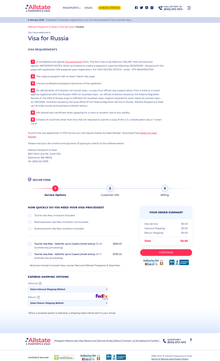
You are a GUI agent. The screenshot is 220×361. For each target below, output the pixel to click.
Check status (109, 7)
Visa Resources (87, 341)
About (117, 341)
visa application (74, 61)
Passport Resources (66, 341)
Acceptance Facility (147, 341)
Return (68, 297)
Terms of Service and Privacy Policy (169, 359)
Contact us (128, 341)
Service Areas (105, 341)
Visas (88, 7)
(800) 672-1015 (173, 9)
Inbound (35, 283)
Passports (71, 7)
